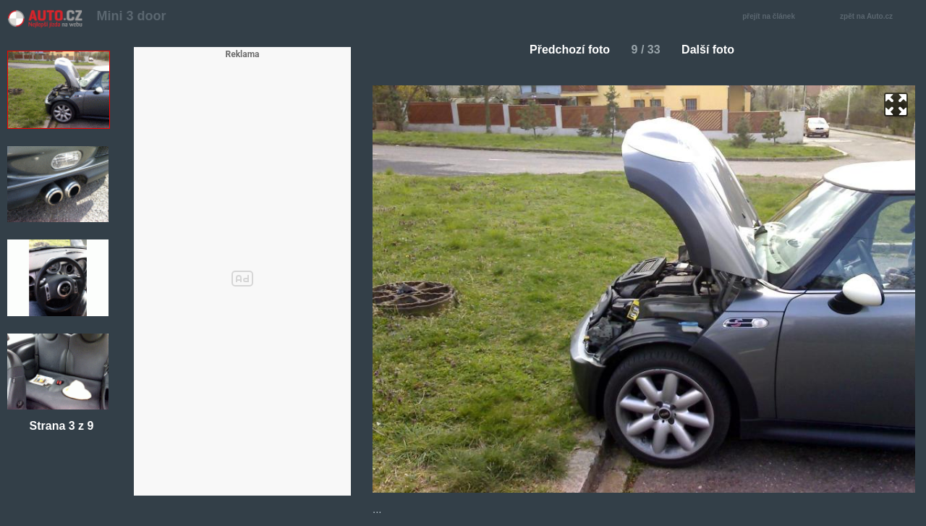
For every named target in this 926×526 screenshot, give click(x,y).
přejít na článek (772, 17)
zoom (896, 104)
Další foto (713, 49)
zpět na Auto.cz (874, 17)
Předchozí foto (564, 49)
